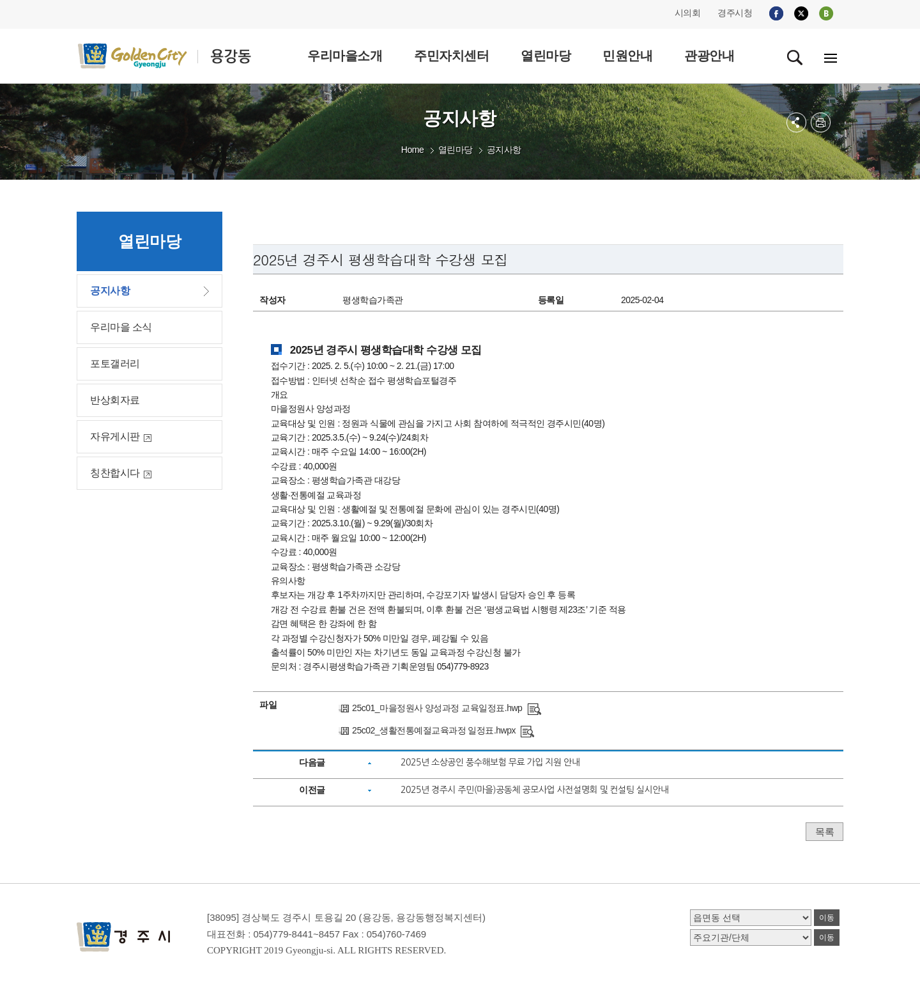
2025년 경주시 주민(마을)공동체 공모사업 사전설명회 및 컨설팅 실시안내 (535, 789)
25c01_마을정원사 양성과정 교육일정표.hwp (437, 708)
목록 (824, 831)
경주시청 (734, 13)
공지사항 (504, 150)
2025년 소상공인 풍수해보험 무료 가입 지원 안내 (490, 762)
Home (412, 150)
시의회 (688, 13)
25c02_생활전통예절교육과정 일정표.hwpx (434, 730)
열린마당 (455, 150)
